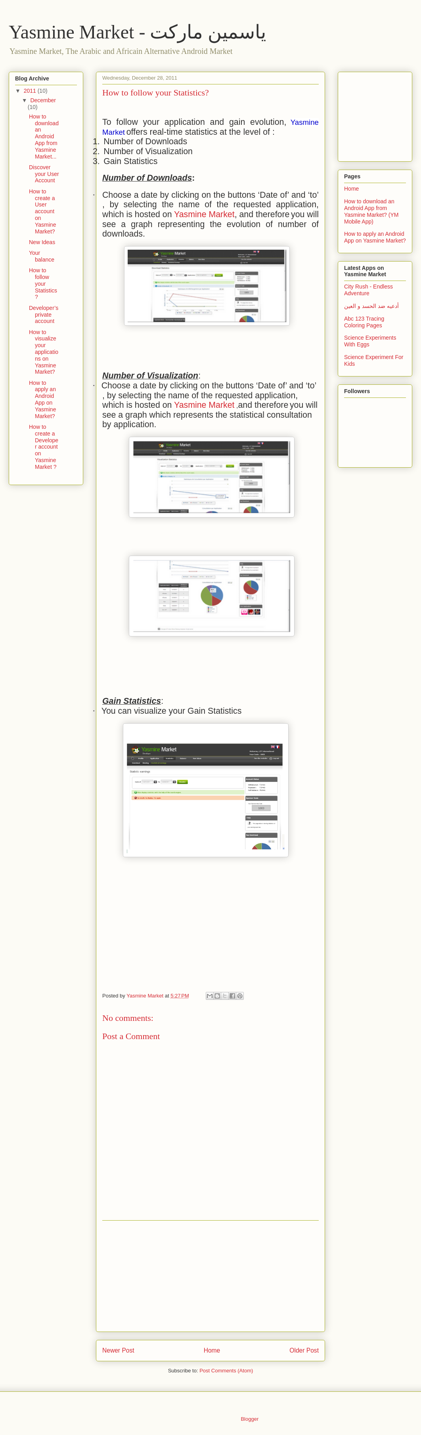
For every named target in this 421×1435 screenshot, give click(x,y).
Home (212, 1350)
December (43, 100)
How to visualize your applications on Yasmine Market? (43, 352)
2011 (31, 91)
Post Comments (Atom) (226, 1371)
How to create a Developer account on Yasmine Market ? (43, 447)
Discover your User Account (44, 174)
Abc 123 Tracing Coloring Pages (364, 322)
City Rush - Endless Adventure (368, 289)
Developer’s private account (43, 315)
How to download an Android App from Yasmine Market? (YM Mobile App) (371, 211)
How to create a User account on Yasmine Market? (42, 211)
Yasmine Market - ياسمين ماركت (137, 31)
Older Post (304, 1350)
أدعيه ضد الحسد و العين (371, 306)
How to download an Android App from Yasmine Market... (44, 136)
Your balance (41, 256)
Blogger (249, 1419)
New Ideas (42, 242)
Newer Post (118, 1350)
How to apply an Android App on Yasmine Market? (42, 399)
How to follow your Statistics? (43, 283)
